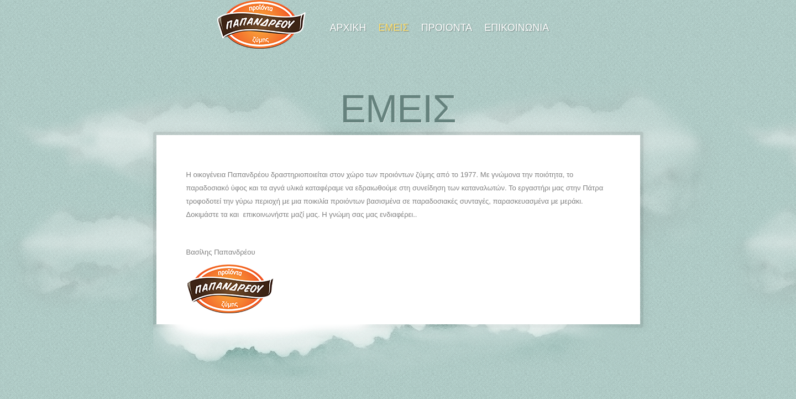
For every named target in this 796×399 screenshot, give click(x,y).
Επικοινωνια (516, 28)
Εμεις (394, 28)
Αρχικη (348, 28)
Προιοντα (447, 28)
